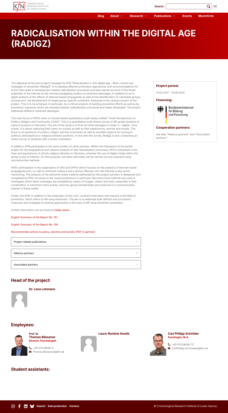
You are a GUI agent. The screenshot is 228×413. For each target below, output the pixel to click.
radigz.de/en (61, 210)
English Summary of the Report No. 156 (34, 224)
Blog (101, 16)
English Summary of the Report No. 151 (34, 217)
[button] (76, 242)
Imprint (41, 406)
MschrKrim (206, 16)
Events (187, 16)
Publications (165, 16)
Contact (74, 406)
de (215, 6)
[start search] (208, 6)
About (117, 16)
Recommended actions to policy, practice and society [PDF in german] (53, 231)
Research (139, 16)
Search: (159, 6)
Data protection (57, 406)
